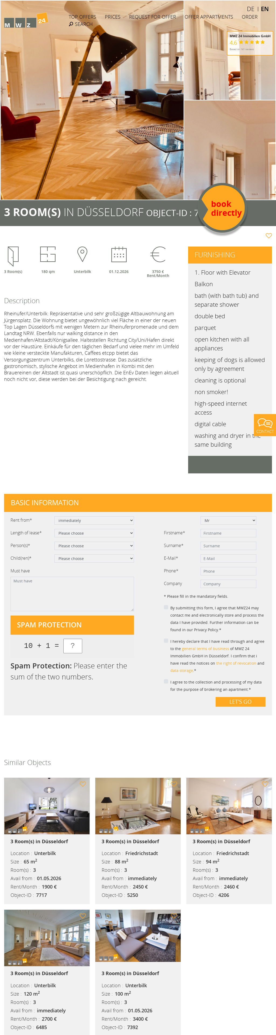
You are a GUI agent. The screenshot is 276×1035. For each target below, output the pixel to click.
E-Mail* (171, 558)
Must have (20, 571)
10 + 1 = (41, 646)
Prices (112, 16)
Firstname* (174, 533)
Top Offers (82, 16)
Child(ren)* (21, 558)
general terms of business (205, 648)
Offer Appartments (209, 16)
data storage (181, 670)
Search (81, 24)
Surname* (174, 545)
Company (173, 583)
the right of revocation (236, 663)
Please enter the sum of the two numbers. (69, 671)
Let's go (240, 701)
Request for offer (152, 16)
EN (265, 9)
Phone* (171, 571)
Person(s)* (20, 545)
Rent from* (21, 520)
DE (250, 9)
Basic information (45, 502)
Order (250, 16)
